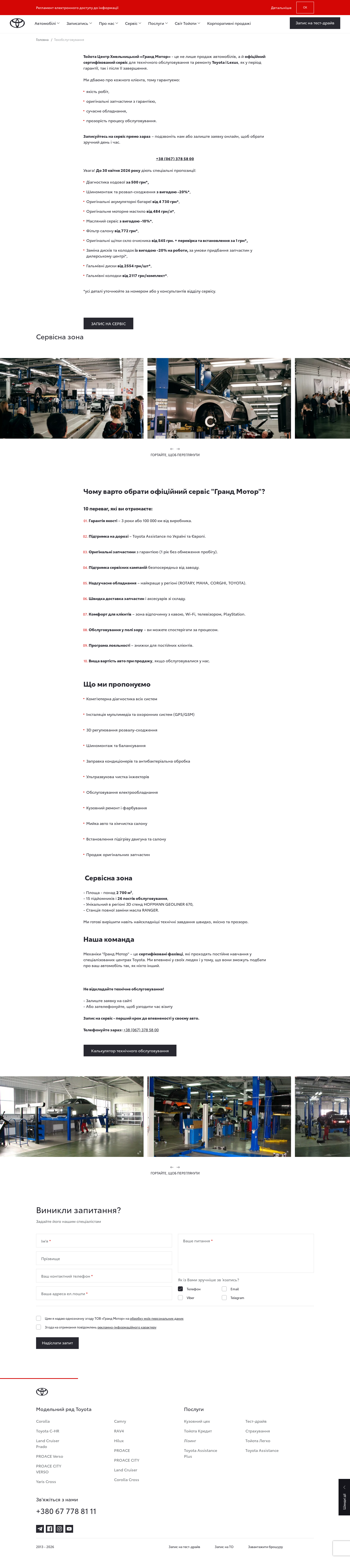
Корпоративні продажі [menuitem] (229, 23)
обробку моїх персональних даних (157, 1318)
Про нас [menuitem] (106, 23)
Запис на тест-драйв (184, 1546)
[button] (172, 448)
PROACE (122, 1450)
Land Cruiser (125, 1469)
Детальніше (281, 7)
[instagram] (59, 1529)
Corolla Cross (126, 1479)
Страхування (257, 1430)
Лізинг (190, 1440)
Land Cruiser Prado (47, 1443)
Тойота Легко (257, 1440)
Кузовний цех (197, 1421)
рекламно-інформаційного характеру (126, 1327)
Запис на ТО (224, 1546)
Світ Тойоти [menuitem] (185, 23)
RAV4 (119, 1430)
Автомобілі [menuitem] (45, 23)
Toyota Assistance (262, 1450)
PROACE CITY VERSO (48, 1468)
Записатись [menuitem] (77, 23)
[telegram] (40, 1529)
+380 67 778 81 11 (66, 1510)
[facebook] (50, 1529)
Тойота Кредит (198, 1430)
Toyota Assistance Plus (200, 1453)
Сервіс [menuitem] (131, 23)
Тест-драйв (256, 1421)
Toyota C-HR (47, 1430)
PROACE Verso (49, 1456)
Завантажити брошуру (265, 1546)
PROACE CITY (126, 1460)
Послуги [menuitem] (156, 23)
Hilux (119, 1440)
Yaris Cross (46, 1481)
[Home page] (17, 23)
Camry (120, 1421)
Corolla (43, 1421)
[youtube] (69, 1529)
